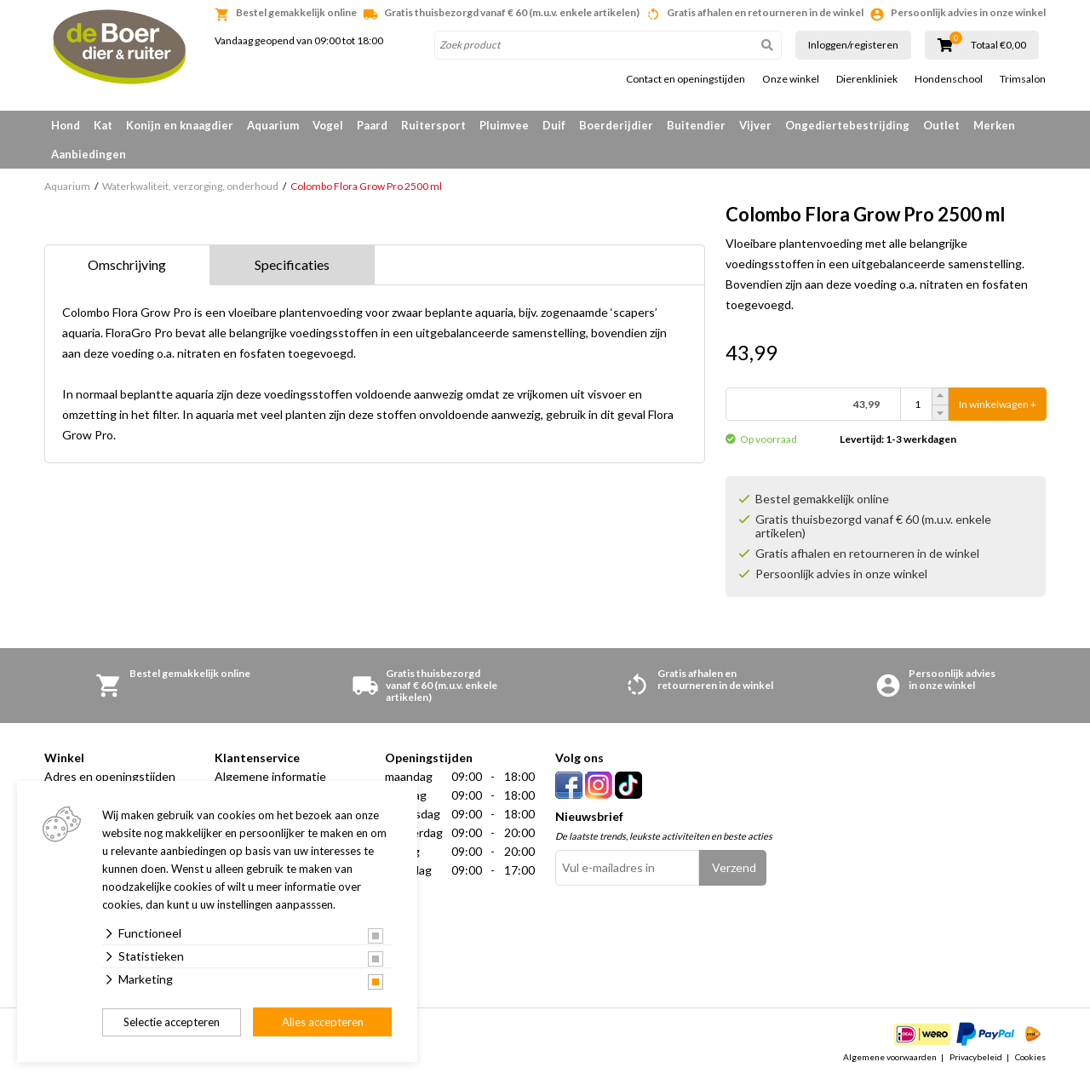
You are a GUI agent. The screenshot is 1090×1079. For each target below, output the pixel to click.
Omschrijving (127, 264)
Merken (994, 125)
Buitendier (696, 125)
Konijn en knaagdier (179, 125)
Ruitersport (433, 125)
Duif (553, 125)
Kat (103, 125)
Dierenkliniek (867, 79)
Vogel (328, 125)
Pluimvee (504, 125)
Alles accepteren (323, 1022)
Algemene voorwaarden (890, 1057)
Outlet (941, 125)
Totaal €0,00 (998, 45)
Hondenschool (949, 79)
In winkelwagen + (997, 404)
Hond (65, 125)
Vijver (755, 125)
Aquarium (273, 125)
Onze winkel (790, 79)
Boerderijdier (616, 125)
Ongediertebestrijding (847, 125)
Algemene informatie (270, 776)
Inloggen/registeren (853, 44)
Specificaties (292, 264)
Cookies (1030, 1057)
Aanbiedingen (88, 154)
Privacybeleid (975, 1057)
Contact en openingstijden (685, 79)
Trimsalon (1023, 79)
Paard (372, 125)
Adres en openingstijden (109, 776)
